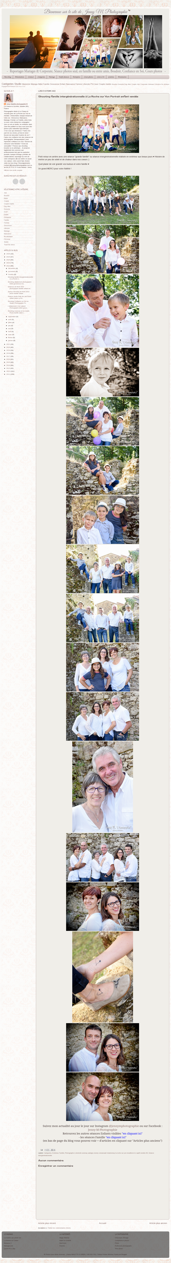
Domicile (121, 84)
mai (9, 328)
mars (10, 334)
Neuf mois (63, 1243)
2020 (8, 347)
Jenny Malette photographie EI (17, 104)
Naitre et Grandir (65, 1240)
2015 (8, 362)
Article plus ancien (158, 1223)
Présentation (19, 77)
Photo (117, 1243)
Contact (31, 77)
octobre (11, 274)
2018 (8, 353)
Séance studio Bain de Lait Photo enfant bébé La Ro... (19, 297)
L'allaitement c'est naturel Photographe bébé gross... (18, 307)
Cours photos (88, 77)
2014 (8, 365)
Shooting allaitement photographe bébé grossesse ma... (19, 283)
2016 (8, 359)
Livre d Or (100, 77)
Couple (133, 84)
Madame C (8, 1243)
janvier (10, 340)
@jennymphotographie (124, 1126)
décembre (12, 268)
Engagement (6, 86)
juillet (10, 322)
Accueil (102, 1223)
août (10, 319)
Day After (127, 84)
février (10, 337)
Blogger (124, 1254)
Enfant (62, 84)
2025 (8, 257)
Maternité (26, 84)
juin (9, 325)
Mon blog (7, 77)
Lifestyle (86, 84)
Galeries (111, 77)
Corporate (144, 84)
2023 (8, 263)
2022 (8, 266)
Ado (138, 84)
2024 (8, 260)
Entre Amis (19, 86)
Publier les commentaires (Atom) (59, 1228)
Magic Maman (64, 1238)
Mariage (52, 77)
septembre (12, 316)
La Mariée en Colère (11, 1240)
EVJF (23, 86)
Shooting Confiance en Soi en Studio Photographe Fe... (18, 302)
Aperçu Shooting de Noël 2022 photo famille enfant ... (18, 292)
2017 (8, 356)
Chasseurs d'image (121, 1238)
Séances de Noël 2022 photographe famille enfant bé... (19, 287)
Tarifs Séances (64, 77)
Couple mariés (105, 84)
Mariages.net (8, 1246)
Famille (46, 84)
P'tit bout (94, 84)
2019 (8, 350)
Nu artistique (165, 84)
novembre (12, 271)
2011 (8, 374)
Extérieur (55, 1153)
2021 (8, 344)
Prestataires (122, 77)
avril (10, 331)
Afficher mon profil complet (13, 170)
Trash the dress (9, 245)
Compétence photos (122, 1240)
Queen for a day (9, 1248)
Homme (12, 86)
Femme (79, 84)
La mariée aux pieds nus (12, 1238)
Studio (17, 83)
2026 (8, 254)
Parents (62, 1246)
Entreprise (76, 77)
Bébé (40, 84)
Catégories (41, 77)
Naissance (70, 84)
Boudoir (114, 84)
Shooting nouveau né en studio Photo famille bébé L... (18, 312)
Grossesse (54, 84)
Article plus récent (47, 1223)
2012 (8, 371)
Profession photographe (123, 1246)
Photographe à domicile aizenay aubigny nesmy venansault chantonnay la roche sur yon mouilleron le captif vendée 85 (106, 1153)
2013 (8, 368)
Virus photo (119, 1248)
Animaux (151, 84)
